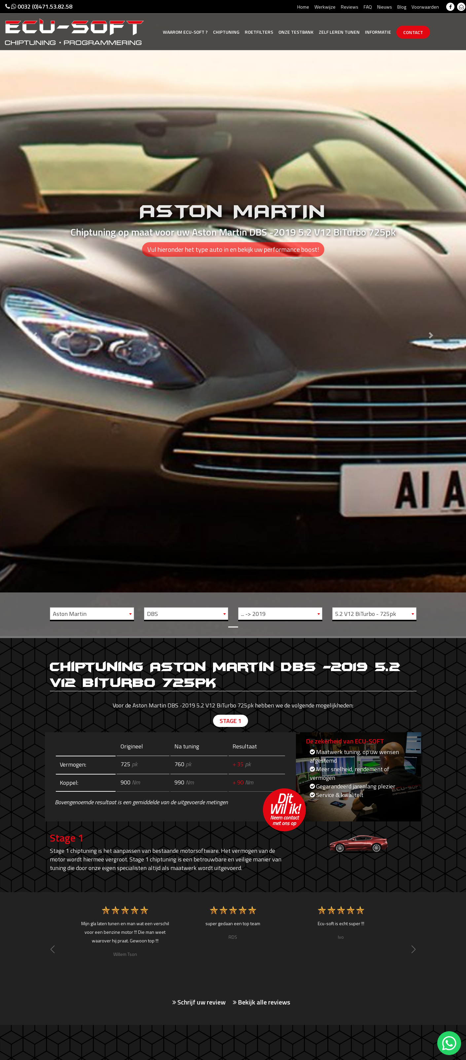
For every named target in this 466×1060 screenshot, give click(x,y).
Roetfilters (259, 31)
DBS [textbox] (152, 613)
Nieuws (384, 6)
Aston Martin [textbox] (70, 613)
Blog (401, 6)
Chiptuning (226, 31)
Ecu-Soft (185, 31)
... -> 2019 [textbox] (253, 613)
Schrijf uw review (199, 1002)
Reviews (349, 6)
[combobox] (92, 613)
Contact (413, 32)
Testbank (295, 31)
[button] (35, 318)
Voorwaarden (425, 6)
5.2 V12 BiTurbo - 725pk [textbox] (365, 613)
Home (303, 6)
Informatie (378, 31)
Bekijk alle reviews (261, 1002)
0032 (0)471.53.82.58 (38, 6)
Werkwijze (325, 6)
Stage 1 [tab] (230, 720)
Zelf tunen (339, 31)
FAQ (368, 6)
